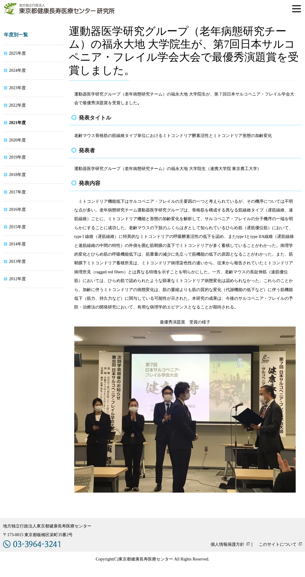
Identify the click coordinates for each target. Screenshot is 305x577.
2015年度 (17, 227)
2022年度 (17, 105)
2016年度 (17, 209)
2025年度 (17, 53)
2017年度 (17, 192)
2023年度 (17, 88)
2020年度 (17, 140)
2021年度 (17, 122)
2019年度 (17, 157)
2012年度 (17, 279)
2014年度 (17, 244)
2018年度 (17, 174)
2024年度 (17, 70)
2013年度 (17, 261)
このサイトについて (278, 544)
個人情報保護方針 (227, 544)
